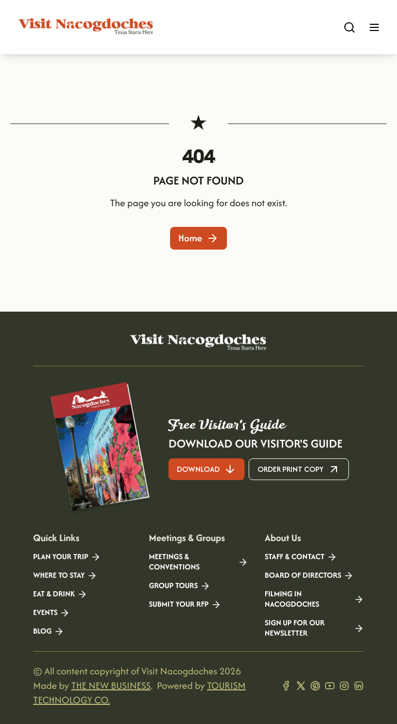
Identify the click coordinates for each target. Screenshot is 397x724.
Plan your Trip (67, 557)
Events (51, 613)
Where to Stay (65, 576)
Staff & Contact (301, 557)
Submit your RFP (185, 604)
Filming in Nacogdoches (314, 599)
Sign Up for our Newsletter (314, 628)
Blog (48, 631)
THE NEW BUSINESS (111, 685)
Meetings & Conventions (198, 562)
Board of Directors (309, 576)
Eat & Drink (60, 594)
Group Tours (179, 586)
